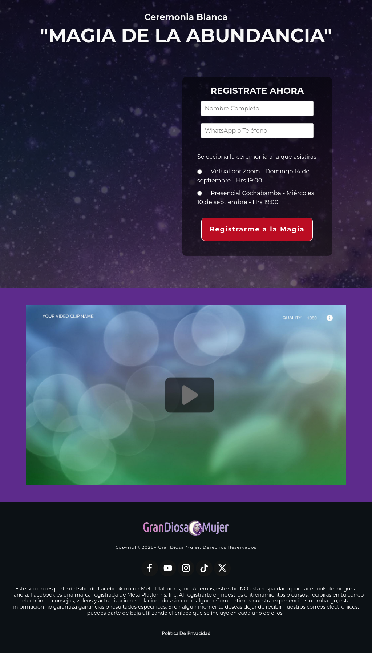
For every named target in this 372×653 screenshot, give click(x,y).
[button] (257, 229)
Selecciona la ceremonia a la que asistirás (256, 156)
